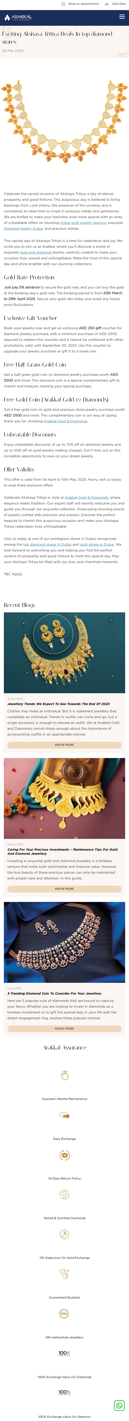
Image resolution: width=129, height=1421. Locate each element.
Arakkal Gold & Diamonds (65, 421)
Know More (64, 745)
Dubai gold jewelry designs (83, 223)
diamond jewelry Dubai (23, 228)
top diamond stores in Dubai (47, 544)
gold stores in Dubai (97, 544)
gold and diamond (35, 252)
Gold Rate (119, 4)
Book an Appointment (84, 4)
